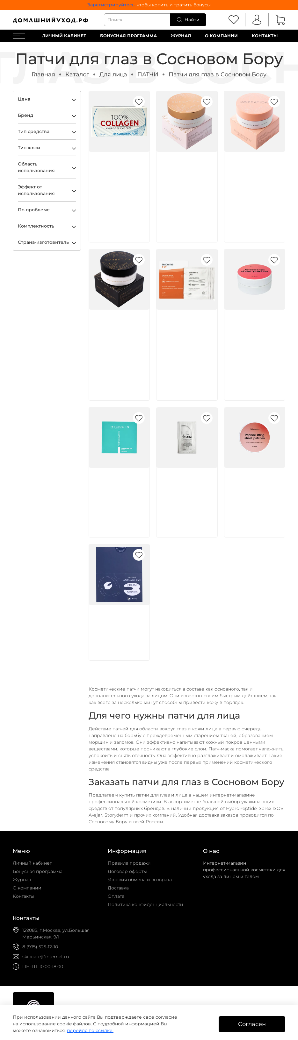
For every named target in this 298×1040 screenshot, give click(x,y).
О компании (221, 35)
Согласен (252, 1024)
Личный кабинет (64, 35)
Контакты (265, 35)
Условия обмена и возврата (140, 879)
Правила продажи (129, 863)
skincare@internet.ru (45, 956)
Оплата (116, 896)
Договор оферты (127, 871)
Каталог (77, 74)
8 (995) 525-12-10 (40, 947)
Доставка (118, 888)
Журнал (181, 35)
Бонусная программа (128, 35)
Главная (43, 74)
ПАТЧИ (147, 74)
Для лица (113, 74)
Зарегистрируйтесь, (111, 5)
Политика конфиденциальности (145, 904)
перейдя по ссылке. (90, 1030)
